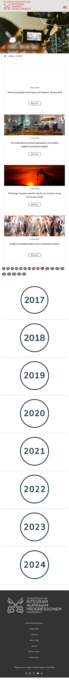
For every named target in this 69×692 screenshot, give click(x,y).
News (10, 56)
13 (57, 268)
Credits (34, 646)
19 (24, 274)
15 (4, 274)
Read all (34, 104)
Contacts (34, 634)
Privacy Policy (34, 652)
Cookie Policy (34, 657)
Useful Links (34, 640)
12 (52, 268)
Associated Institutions (34, 623)
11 (47, 268)
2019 (18, 56)
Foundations (34, 629)
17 (14, 274)
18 (19, 274)
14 (62, 268)
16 (9, 274)
